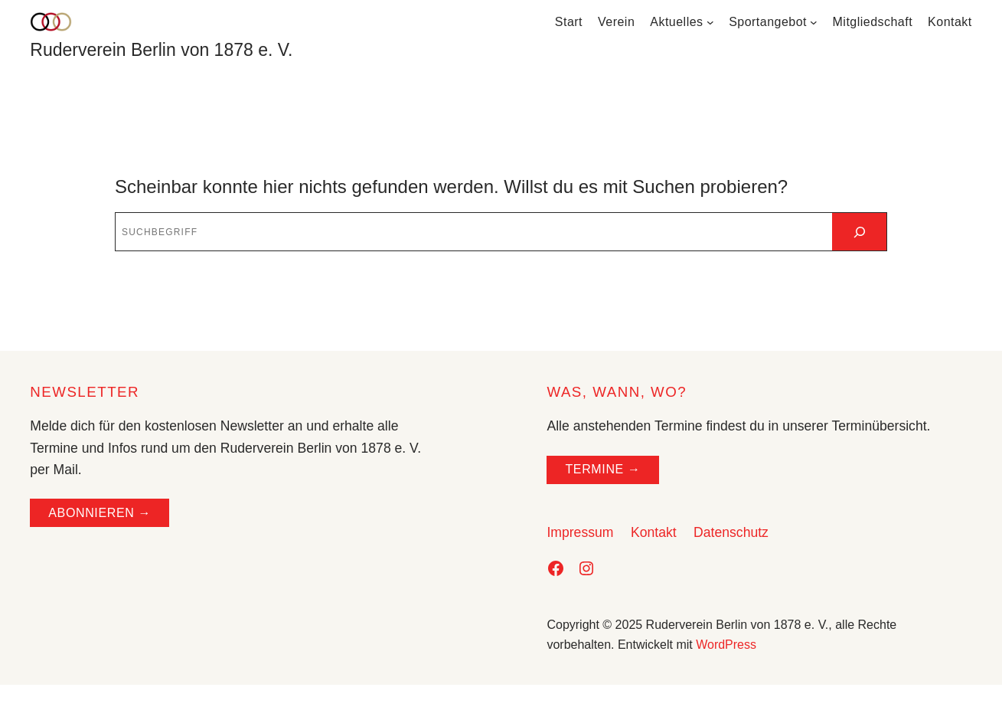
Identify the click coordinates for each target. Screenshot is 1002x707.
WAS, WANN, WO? (617, 392)
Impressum (580, 532)
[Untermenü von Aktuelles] (710, 22)
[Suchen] (859, 231)
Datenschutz (731, 532)
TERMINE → (602, 469)
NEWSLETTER (84, 392)
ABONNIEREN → (99, 512)
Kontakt (654, 532)
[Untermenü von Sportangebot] (814, 22)
